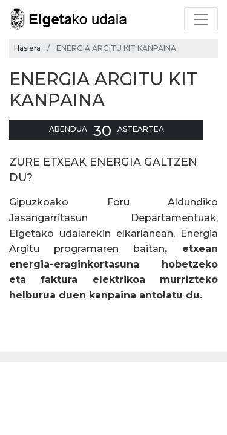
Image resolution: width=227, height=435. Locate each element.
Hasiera (27, 48)
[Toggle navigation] (201, 19)
